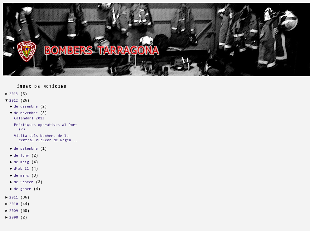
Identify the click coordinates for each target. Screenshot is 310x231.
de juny (21, 156)
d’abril (21, 169)
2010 (13, 204)
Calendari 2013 (29, 118)
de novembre (26, 113)
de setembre (26, 149)
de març (21, 176)
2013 (13, 94)
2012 (13, 101)
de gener (22, 189)
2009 (13, 211)
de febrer (23, 182)
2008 (13, 217)
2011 (13, 197)
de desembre (26, 106)
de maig (21, 162)
